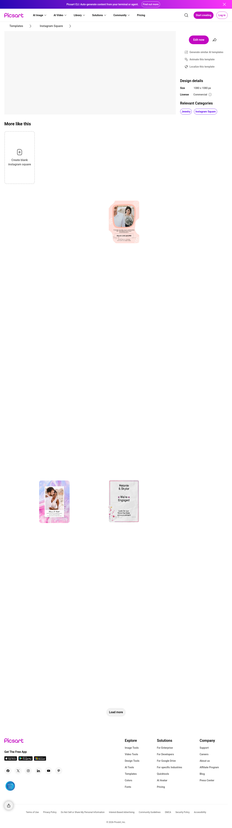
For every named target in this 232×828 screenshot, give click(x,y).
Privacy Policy (50, 812)
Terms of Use (32, 812)
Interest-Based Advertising (121, 812)
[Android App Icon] (25, 759)
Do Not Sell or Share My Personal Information (83, 812)
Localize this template (202, 66)
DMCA (168, 812)
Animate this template (202, 59)
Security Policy (182, 812)
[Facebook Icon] (8, 770)
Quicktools (163, 773)
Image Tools (132, 747)
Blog (202, 773)
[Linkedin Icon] (38, 770)
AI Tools (129, 767)
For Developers (165, 754)
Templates (131, 773)
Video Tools (131, 754)
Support (204, 747)
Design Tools (132, 760)
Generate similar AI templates (206, 52)
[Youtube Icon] (48, 770)
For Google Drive (166, 760)
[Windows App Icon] (40, 759)
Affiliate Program (209, 767)
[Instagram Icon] (28, 770)
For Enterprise (165, 747)
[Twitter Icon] (18, 770)
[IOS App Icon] (10, 759)
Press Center (207, 780)
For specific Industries (169, 767)
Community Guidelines (150, 812)
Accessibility (200, 812)
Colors (128, 780)
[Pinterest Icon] (58, 770)
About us (205, 760)
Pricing (161, 786)
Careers (204, 754)
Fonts (128, 786)
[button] (40, 15)
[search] (186, 15)
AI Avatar (162, 780)
